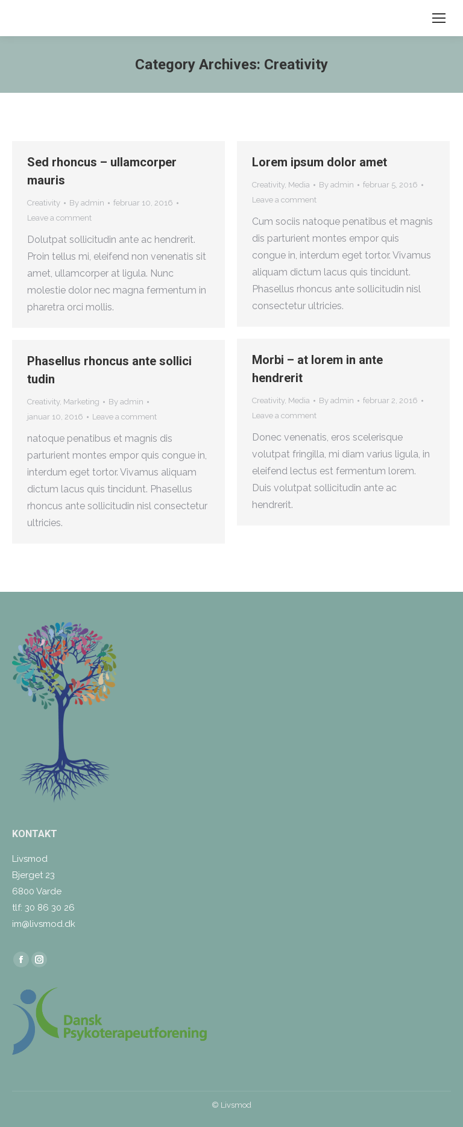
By (86, 202)
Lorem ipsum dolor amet (319, 162)
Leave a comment (59, 217)
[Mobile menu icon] (439, 18)
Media (299, 184)
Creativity (43, 202)
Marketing (81, 401)
